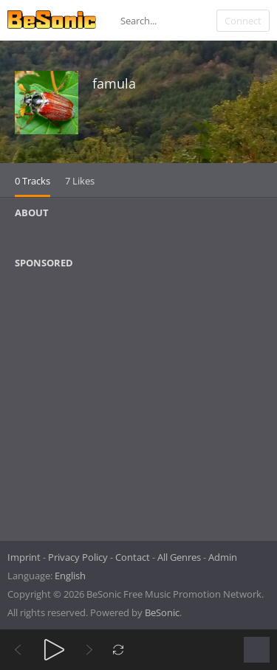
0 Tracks (32, 180)
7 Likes (80, 180)
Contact (132, 557)
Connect (243, 20)
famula (114, 83)
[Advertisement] (86, 400)
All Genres (179, 557)
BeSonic (162, 612)
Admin (222, 557)
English (70, 575)
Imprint (24, 557)
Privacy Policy (78, 557)
